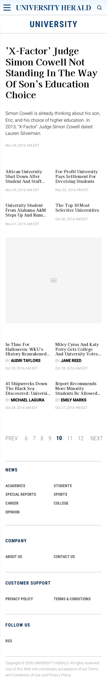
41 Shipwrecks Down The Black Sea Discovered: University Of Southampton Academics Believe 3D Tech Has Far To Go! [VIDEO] (28, 388)
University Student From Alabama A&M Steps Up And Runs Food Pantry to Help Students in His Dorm (27, 210)
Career (12, 503)
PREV (11, 438)
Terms (93, 669)
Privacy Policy (60, 675)
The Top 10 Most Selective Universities (77, 208)
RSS (8, 641)
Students (63, 485)
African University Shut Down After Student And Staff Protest (23, 176)
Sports (60, 494)
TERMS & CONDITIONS (72, 599)
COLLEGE (61, 503)
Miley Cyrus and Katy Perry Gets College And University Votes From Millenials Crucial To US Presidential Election (77, 349)
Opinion (12, 512)
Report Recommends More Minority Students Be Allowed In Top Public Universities (76, 388)
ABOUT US (13, 556)
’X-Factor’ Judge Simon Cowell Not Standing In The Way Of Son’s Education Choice (51, 72)
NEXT (96, 438)
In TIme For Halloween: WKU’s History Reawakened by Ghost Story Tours (27, 349)
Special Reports (20, 494)
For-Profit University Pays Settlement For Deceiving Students (76, 176)
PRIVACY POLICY (19, 599)
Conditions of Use (26, 675)
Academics (15, 485)
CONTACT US (64, 556)
